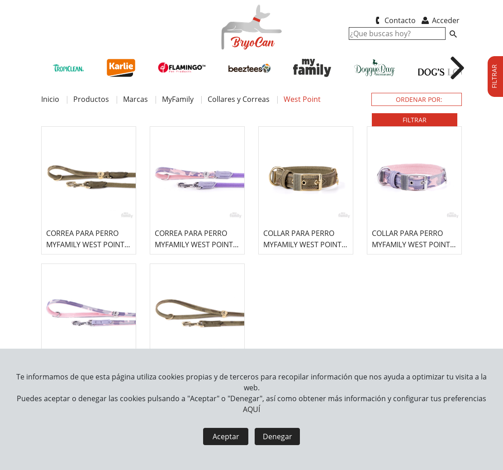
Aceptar (226, 436)
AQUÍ (251, 409)
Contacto (393, 20)
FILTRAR (415, 119)
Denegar (277, 436)
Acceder (440, 20)
